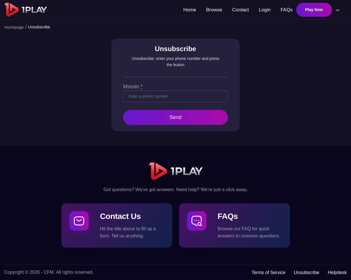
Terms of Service (268, 272)
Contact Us (120, 216)
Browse (214, 9)
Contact (240, 9)
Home (189, 9)
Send (175, 117)
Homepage (14, 27)
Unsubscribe (306, 272)
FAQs (287, 9)
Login (265, 9)
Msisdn (133, 86)
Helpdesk (337, 272)
